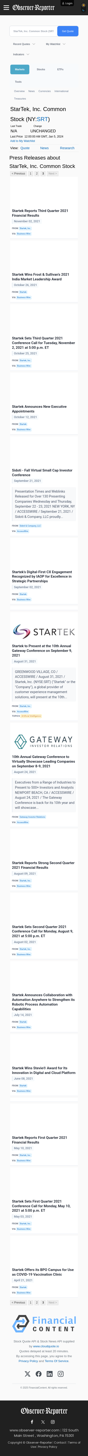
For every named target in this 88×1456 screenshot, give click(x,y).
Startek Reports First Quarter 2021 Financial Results (39, 1140)
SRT (42, 119)
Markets (20, 69)
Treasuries (20, 98)
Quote (25, 148)
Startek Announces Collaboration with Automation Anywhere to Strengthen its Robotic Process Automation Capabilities (43, 1002)
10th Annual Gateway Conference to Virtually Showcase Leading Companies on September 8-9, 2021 (43, 761)
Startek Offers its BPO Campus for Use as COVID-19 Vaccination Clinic (43, 1272)
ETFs (60, 69)
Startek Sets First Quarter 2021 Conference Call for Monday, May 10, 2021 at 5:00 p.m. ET (41, 1206)
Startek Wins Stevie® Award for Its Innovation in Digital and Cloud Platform (44, 1070)
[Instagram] (60, 1374)
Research (67, 148)
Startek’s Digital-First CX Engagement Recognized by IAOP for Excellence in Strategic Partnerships (42, 576)
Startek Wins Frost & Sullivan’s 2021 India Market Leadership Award (40, 276)
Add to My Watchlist (22, 141)
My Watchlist (53, 44)
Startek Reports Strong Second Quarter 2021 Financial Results (43, 865)
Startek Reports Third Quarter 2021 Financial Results (40, 213)
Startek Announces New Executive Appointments (39, 409)
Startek (23, 292)
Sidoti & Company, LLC (30, 526)
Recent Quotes (21, 44)
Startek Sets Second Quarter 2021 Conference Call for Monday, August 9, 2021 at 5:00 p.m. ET (42, 931)
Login (69, 3)
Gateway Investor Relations (32, 817)
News (31, 91)
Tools (18, 81)
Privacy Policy (28, 1361)
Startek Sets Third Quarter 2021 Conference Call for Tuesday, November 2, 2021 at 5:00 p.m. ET (43, 343)
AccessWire (22, 531)
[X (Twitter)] (27, 1374)
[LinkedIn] (49, 1374)
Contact (60, 1443)
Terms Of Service (57, 1361)
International (61, 91)
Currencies (44, 91)
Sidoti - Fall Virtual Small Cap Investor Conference (42, 472)
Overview (19, 91)
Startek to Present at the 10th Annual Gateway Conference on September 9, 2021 (42, 650)
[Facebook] (38, 1374)
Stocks (41, 69)
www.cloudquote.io (46, 1346)
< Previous (18, 173)
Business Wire (24, 234)
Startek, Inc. (25, 228)
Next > (53, 173)
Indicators (18, 54)
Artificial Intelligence (31, 716)
